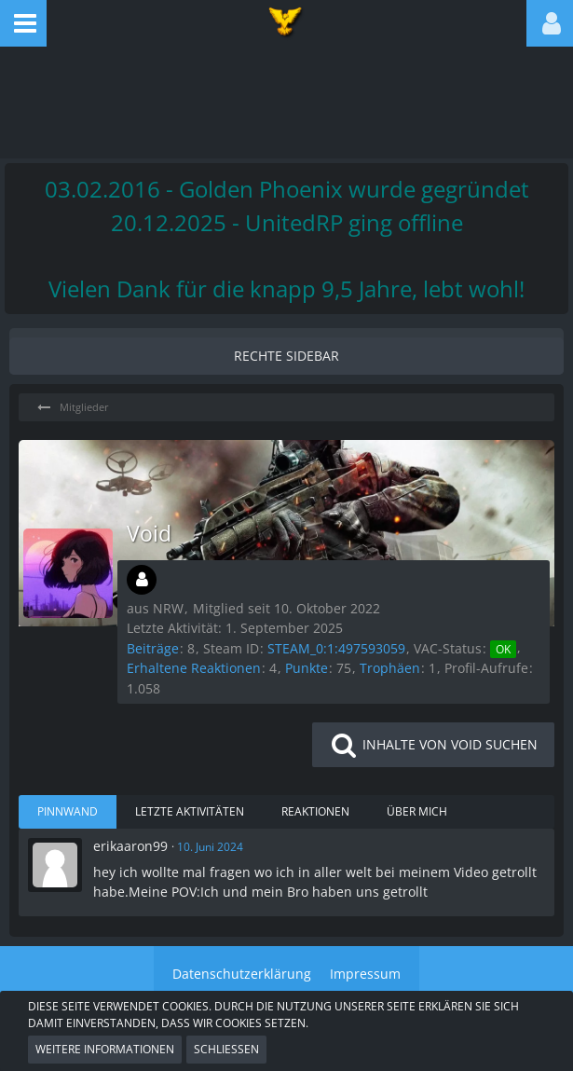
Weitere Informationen (104, 1049)
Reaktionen (315, 811)
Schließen (226, 1049)
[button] (23, 23)
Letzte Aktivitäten (189, 811)
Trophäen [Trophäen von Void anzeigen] (390, 668)
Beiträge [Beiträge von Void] (153, 648)
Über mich (417, 811)
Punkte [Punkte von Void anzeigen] (306, 668)
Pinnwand (67, 811)
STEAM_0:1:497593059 (336, 648)
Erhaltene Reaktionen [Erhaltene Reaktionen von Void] (194, 668)
